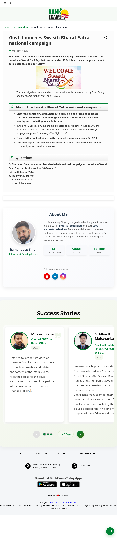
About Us (42, 477)
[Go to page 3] (51, 457)
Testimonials (88, 477)
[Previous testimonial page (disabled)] (36, 457)
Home (6, 27)
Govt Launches (20, 27)
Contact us (64, 477)
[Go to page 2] (48, 457)
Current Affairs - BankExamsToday (63, 525)
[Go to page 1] (44, 457)
